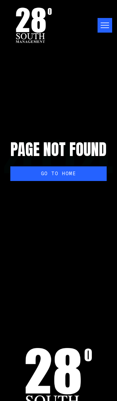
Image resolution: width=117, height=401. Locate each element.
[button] (102, 25)
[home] (34, 25)
